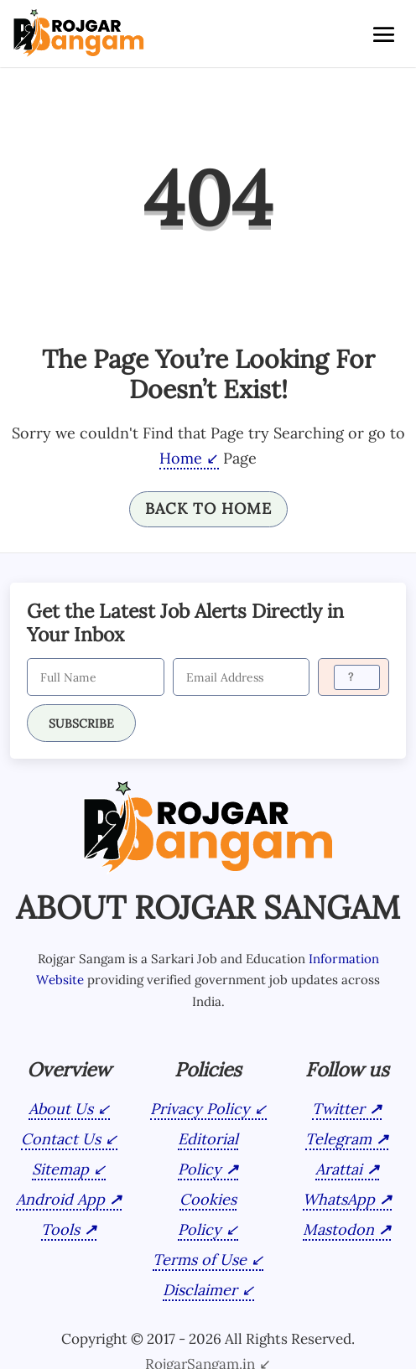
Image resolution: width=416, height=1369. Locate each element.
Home (180, 458)
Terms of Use (200, 1259)
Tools (60, 1229)
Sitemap (60, 1169)
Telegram (338, 1139)
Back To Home (208, 508)
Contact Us (61, 1139)
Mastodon (338, 1229)
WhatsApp (339, 1199)
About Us (61, 1108)
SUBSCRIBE (81, 723)
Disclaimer (200, 1289)
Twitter (338, 1108)
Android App (60, 1199)
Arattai (338, 1169)
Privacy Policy (200, 1108)
